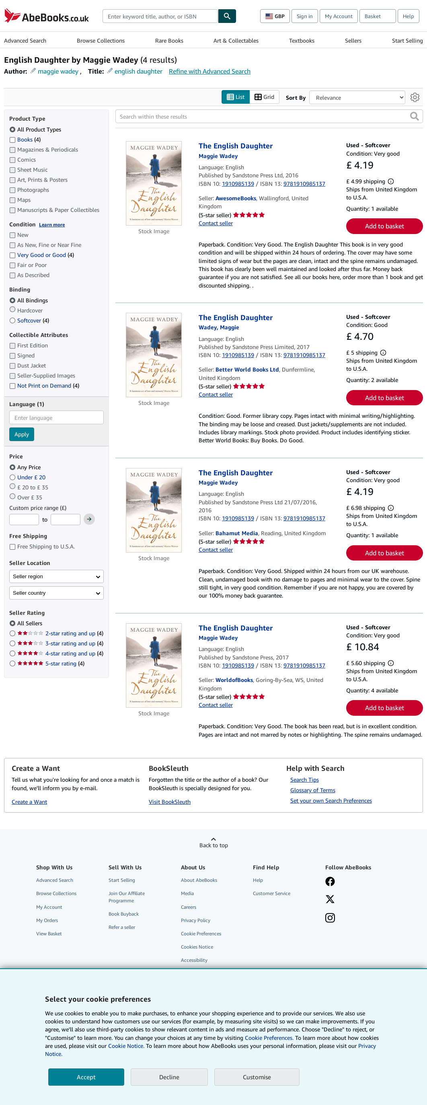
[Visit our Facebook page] (330, 882)
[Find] (227, 16)
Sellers (353, 40)
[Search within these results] (269, 116)
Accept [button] (86, 1076)
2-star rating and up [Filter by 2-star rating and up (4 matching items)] (60, 633)
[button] (414, 116)
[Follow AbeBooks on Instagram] (330, 918)
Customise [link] (257, 1076)
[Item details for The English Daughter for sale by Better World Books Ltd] (153, 355)
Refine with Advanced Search (209, 71)
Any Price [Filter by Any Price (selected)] (25, 467)
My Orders (47, 920)
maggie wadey (58, 71)
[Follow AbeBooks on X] (330, 900)
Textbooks (301, 40)
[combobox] (160, 16)
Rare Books (169, 40)
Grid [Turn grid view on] (264, 97)
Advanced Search (25, 40)
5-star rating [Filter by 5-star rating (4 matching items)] (50, 663)
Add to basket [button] (384, 226)
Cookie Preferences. (269, 1037)
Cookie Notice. (126, 1045)
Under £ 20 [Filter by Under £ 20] (28, 477)
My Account (339, 16)
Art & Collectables (236, 40)
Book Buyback (124, 914)
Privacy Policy (195, 920)
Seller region (28, 576)
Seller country (29, 593)
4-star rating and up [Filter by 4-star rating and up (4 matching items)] (60, 653)
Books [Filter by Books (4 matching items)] (25, 139)
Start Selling (407, 40)
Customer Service (271, 894)
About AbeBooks (199, 880)
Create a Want (29, 801)
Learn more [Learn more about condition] (52, 225)
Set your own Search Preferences (331, 800)
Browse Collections (101, 40)
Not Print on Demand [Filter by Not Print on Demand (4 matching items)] (44, 385)
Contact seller (216, 223)
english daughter (138, 71)
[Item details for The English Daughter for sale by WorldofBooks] (153, 665)
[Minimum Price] (24, 520)
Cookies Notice (197, 947)
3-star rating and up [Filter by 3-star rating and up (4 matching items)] (60, 643)
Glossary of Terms (312, 790)
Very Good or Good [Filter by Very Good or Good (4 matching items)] (41, 255)
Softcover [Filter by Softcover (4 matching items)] (29, 320)
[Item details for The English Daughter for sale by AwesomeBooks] (153, 184)
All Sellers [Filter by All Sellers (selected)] (30, 623)
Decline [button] (169, 1076)
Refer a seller (122, 927)
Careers (188, 907)
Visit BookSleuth (170, 801)
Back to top (213, 845)
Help (408, 16)
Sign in (305, 16)
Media (187, 894)
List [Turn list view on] (235, 97)
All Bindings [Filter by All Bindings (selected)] (29, 300)
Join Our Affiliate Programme (127, 897)
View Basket (49, 933)
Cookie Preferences (201, 933)
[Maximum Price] (65, 520)
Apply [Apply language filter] (21, 434)
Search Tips (304, 779)
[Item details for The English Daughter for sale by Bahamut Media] (153, 510)
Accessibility (194, 960)
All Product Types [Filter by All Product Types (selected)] (36, 129)
